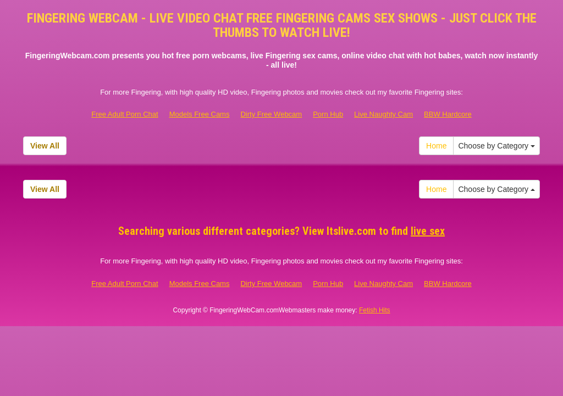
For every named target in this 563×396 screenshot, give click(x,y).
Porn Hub (328, 114)
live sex (428, 231)
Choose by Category (496, 145)
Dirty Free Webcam (271, 114)
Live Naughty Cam (383, 114)
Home (436, 145)
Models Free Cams (199, 114)
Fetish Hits (374, 310)
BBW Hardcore (448, 114)
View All (44, 145)
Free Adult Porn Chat (124, 114)
